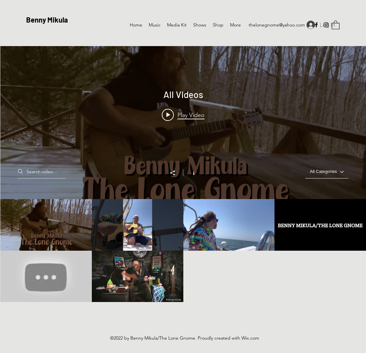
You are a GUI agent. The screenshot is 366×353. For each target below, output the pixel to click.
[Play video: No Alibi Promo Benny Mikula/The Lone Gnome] (183, 114)
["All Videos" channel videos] (183, 250)
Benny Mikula (47, 19)
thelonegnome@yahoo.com (277, 25)
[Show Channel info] (190, 172)
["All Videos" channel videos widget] (183, 174)
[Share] (176, 173)
